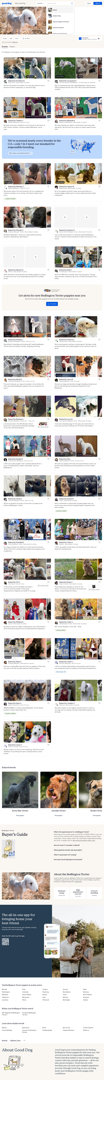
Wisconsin (45, 1000)
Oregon (45, 989)
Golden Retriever (68, 1030)
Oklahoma (5, 997)
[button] (14, 68)
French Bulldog (7, 1030)
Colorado (25, 992)
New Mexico (67, 992)
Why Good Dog (20, 3)
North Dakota (87, 994)
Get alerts (52, 304)
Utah (23, 989)
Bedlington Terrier (15, 1040)
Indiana (85, 1000)
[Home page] (7, 3)
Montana (86, 992)
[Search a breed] (60, 3)
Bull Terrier (66, 1027)
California (15, 42)
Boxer (44, 1027)
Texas (65, 994)
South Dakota (26, 994)
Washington (6, 992)
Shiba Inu (86, 1030)
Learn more (78, 881)
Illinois (24, 1000)
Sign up (97, 3)
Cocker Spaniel (88, 1027)
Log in (89, 3)
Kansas (44, 994)
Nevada (4, 989)
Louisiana (5, 1000)
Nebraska (5, 994)
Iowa (44, 997)
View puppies (20, 815)
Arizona (65, 989)
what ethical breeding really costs (84, 840)
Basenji (4, 1027)
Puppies (12, 46)
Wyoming (45, 992)
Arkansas (86, 997)
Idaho (85, 989)
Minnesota (25, 997)
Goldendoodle (47, 1030)
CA (24, 1040)
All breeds (4, 1040)
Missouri (65, 997)
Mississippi (66, 1000)
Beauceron (25, 1027)
